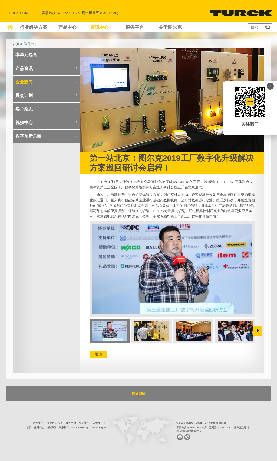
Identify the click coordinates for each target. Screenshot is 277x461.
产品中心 (67, 27)
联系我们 (64, 427)
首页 (16, 44)
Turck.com (17, 13)
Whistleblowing (79, 427)
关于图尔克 (170, 27)
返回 (98, 354)
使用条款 (39, 427)
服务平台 (135, 27)
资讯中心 (99, 27)
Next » (257, 331)
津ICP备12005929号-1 (188, 430)
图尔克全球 (240, 427)
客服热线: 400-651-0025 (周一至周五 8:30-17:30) (203, 427)
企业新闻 (24, 82)
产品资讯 (24, 68)
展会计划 (24, 95)
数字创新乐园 (28, 136)
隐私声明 (51, 427)
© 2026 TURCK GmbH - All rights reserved (201, 422)
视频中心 (24, 122)
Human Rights (98, 427)
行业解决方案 (33, 27)
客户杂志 (24, 109)
